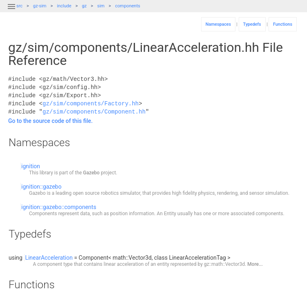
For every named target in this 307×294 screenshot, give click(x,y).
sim (101, 6)
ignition (30, 166)
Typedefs (252, 24)
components (127, 6)
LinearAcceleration (48, 257)
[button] (11, 11)
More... (255, 264)
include (64, 6)
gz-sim (40, 6)
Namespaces (218, 24)
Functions (282, 24)
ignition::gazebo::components (58, 207)
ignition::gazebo (41, 186)
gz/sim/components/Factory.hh (91, 103)
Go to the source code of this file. (50, 121)
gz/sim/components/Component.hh (94, 112)
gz (84, 6)
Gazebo (91, 173)
